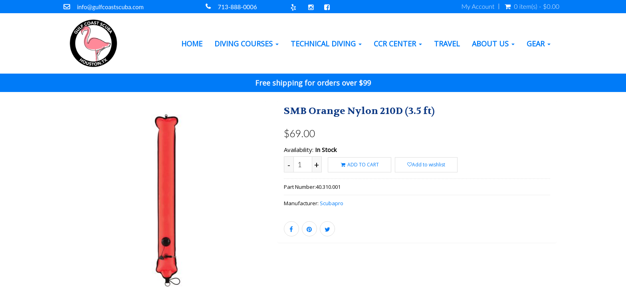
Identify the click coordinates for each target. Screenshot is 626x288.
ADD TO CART (359, 164)
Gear (539, 43)
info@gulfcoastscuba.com (110, 6)
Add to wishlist (426, 164)
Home (191, 43)
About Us (493, 43)
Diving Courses (246, 43)
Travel (447, 43)
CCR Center (398, 43)
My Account (478, 6)
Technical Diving (326, 43)
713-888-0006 (237, 6)
